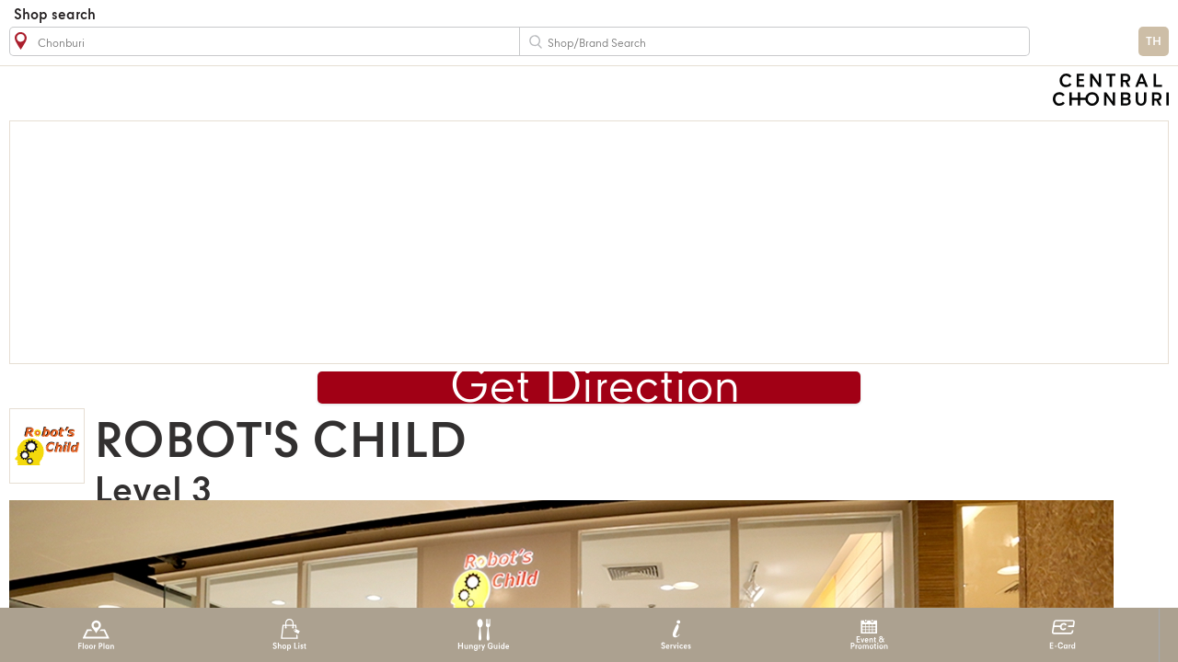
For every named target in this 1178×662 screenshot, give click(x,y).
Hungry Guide (483, 635)
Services (676, 635)
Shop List (289, 635)
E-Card (1062, 635)
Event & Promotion (869, 635)
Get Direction (595, 388)
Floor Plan (96, 635)
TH (1153, 42)
